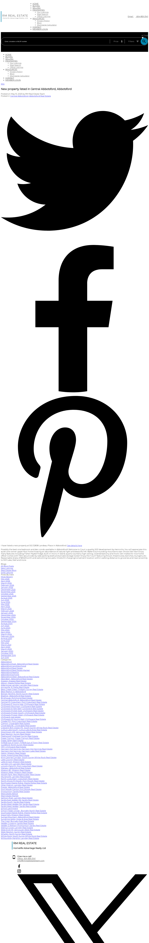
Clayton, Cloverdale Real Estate (15, 723)
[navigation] (74, 67)
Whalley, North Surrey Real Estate (16, 834)
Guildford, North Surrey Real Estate (17, 745)
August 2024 (7, 624)
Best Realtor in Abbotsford (13, 692)
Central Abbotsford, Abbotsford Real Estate (30, 96)
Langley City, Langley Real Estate (16, 764)
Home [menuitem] (36, 4)
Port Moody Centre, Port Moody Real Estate (21, 789)
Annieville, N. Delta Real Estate (15, 687)
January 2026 (7, 587)
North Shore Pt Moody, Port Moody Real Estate (22, 781)
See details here (74, 546)
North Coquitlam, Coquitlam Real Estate (20, 779)
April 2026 (5, 581)
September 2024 (8, 621)
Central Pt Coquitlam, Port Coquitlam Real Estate (24, 702)
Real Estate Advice (9, 794)
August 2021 (6, 638)
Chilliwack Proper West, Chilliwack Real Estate (22, 715)
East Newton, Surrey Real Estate (16, 734)
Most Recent (7, 577)
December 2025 (8, 589)
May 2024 (5, 630)
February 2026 (7, 585)
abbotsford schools (10, 675)
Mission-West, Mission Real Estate (17, 772)
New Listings (7, 568)
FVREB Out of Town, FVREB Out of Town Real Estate (25, 743)
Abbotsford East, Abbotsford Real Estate (20, 664)
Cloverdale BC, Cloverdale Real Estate (18, 726)
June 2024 (5, 628)
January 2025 (7, 613)
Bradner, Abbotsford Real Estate (16, 696)
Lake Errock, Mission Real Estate (16, 762)
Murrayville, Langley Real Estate (15, 777)
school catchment (9, 808)
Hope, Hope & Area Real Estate (15, 755)
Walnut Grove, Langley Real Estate (17, 828)
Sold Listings (7, 572)
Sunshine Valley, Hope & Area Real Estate (20, 819)
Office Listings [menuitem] (43, 16)
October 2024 (7, 619)
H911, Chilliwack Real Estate (13, 747)
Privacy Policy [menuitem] (43, 21)
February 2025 (7, 611)
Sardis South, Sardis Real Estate (15, 802)
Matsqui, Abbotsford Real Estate (16, 768)
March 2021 (6, 645)
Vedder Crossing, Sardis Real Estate (17, 823)
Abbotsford (6, 662)
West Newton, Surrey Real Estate (16, 832)
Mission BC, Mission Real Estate (15, 770)
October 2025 (7, 594)
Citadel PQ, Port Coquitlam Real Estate (19, 721)
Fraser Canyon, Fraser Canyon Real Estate (20, 738)
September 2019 (8, 655)
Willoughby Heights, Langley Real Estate (20, 838)
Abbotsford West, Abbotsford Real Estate (20, 677)
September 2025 (8, 596)
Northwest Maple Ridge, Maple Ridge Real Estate (24, 783)
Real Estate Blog (8, 570)
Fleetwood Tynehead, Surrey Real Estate (19, 736)
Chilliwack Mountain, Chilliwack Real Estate (21, 706)
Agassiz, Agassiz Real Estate (13, 681)
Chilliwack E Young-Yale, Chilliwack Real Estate (23, 704)
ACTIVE (145, 36)
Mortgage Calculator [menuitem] (47, 25)
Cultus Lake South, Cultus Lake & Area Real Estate (24, 730)
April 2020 (5, 647)
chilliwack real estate (11, 717)
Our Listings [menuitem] (43, 12)
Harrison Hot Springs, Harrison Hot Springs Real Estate (26, 749)
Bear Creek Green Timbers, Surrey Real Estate (22, 689)
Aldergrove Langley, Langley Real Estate (19, 685)
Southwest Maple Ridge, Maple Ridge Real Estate (24, 813)
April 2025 (5, 607)
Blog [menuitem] (39, 23)
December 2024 (8, 615)
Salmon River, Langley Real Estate (17, 798)
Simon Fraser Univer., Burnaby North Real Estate (23, 811)
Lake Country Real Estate (12, 760)
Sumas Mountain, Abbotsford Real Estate (20, 817)
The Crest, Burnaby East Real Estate (17, 821)
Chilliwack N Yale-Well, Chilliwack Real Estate (22, 709)
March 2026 (6, 583)
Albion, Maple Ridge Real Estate (16, 683)
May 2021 (5, 643)
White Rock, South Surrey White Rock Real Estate (24, 836)
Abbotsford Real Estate (12, 668)
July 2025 (5, 600)
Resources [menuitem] (38, 19)
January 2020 (7, 651)
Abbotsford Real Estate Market (15, 670)
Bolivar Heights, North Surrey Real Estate (20, 694)
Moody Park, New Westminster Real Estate (20, 774)
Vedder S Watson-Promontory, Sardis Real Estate (23, 825)
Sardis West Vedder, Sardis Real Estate (18, 806)
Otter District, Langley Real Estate (17, 785)
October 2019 (7, 653)
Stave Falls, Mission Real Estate (15, 815)
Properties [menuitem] (39, 10)
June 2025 (5, 602)
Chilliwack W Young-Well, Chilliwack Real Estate (23, 719)
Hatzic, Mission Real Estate (13, 753)
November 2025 (8, 592)
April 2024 (5, 632)
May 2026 (5, 579)
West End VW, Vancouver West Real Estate (20, 830)
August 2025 (6, 598)
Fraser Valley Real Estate (12, 740)
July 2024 (5, 626)
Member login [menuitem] (40, 29)
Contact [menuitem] (37, 27)
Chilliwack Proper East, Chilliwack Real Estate (22, 711)
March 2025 (6, 609)
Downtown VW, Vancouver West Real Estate (21, 732)
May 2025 (5, 604)
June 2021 (5, 641)
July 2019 (5, 658)
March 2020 (6, 649)
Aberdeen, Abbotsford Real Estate (17, 679)
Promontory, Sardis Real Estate (15, 791)
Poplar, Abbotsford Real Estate (15, 787)
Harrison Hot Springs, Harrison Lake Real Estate (23, 751)
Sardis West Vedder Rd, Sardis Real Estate (20, 804)
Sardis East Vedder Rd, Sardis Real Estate (20, 800)
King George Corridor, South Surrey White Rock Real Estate (28, 757)
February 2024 (7, 636)
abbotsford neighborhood (13, 666)
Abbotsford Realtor (10, 672)
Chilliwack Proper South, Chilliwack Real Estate (23, 713)
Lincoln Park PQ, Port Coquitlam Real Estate (21, 766)
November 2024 (8, 617)
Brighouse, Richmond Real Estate (16, 698)
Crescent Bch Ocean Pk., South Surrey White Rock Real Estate (29, 728)
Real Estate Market (10, 796)
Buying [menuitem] (36, 6)
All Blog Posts (7, 566)
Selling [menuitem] (37, 8)
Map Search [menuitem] (42, 14)
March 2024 (6, 634)
